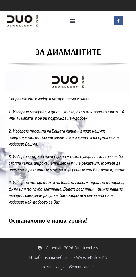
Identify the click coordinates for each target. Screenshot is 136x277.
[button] (72, 21)
